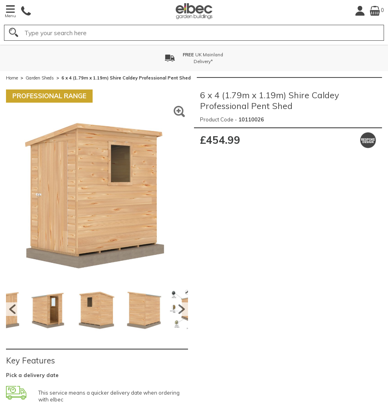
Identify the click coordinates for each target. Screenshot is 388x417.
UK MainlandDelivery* (203, 58)
